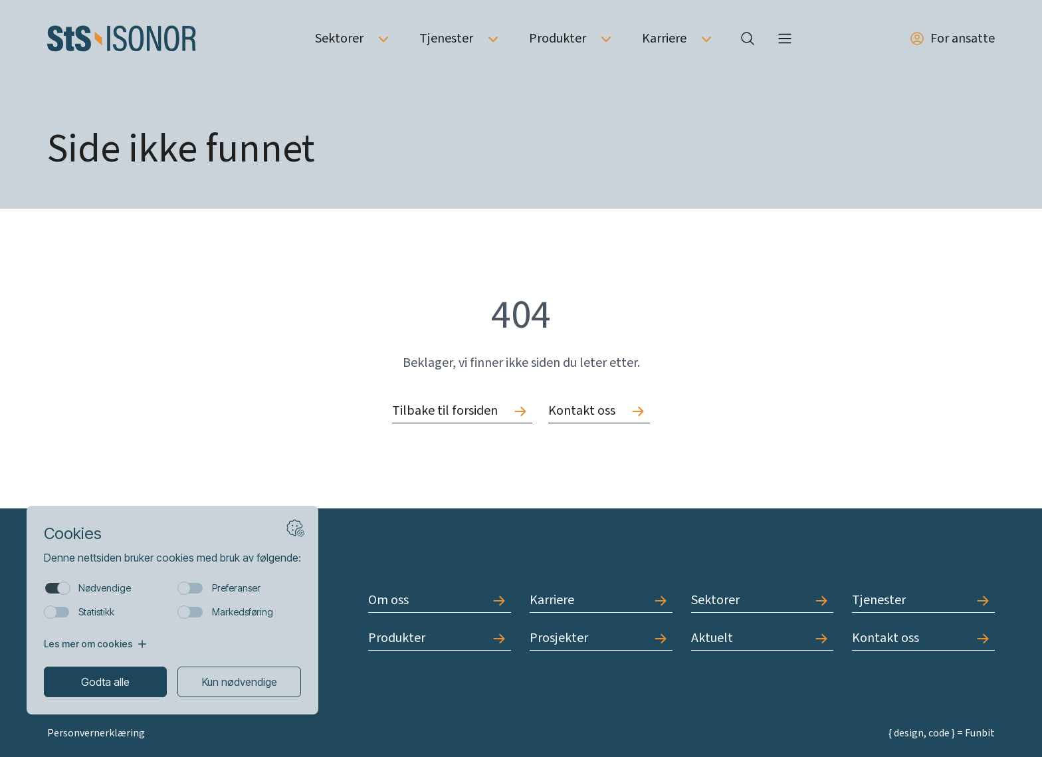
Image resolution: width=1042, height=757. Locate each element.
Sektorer (339, 38)
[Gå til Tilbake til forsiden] (462, 411)
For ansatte (952, 38)
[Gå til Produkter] (439, 638)
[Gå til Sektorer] (762, 600)
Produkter (557, 38)
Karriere (664, 38)
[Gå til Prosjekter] (601, 638)
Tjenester (446, 38)
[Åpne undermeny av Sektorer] (383, 38)
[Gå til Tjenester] (923, 600)
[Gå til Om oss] (439, 600)
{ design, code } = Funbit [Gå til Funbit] (941, 733)
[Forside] (121, 38)
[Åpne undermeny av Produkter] (606, 38)
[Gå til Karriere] (601, 600)
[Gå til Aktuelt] (762, 638)
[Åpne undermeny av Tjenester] (493, 38)
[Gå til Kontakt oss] (599, 411)
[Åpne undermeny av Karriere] (706, 38)
